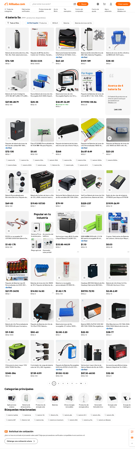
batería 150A (52, 160)
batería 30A (73, 420)
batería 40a (97, 165)
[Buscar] (82, 4)
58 (81, 383)
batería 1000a (96, 160)
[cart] (104, 4)
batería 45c (109, 415)
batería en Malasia (104, 420)
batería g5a (68, 165)
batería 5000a (111, 160)
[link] (132, 432)
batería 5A (10, 160)
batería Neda (11, 165)
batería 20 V (83, 165)
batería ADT (11, 420)
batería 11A (39, 415)
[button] (74, 4)
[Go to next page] (85, 383)
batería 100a (38, 160)
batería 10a (24, 160)
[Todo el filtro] (13, 23)
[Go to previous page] (49, 383)
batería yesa (41, 165)
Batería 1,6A (25, 420)
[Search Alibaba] (52, 4)
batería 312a (81, 160)
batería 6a (26, 415)
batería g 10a (87, 420)
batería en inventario (55, 420)
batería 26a (39, 420)
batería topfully (12, 415)
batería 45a (67, 160)
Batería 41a (55, 165)
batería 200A (26, 165)
